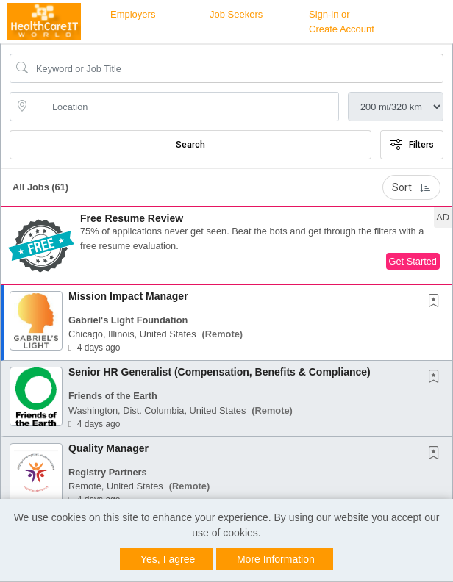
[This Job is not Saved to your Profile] (436, 302)
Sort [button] (411, 187)
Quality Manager (108, 448)
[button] (226, 245)
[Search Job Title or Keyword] (236, 68)
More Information (276, 559)
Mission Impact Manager (128, 296)
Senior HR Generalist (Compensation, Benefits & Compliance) (219, 372)
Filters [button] (412, 145)
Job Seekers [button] (236, 14)
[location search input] (184, 106)
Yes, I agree (167, 559)
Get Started (413, 261)
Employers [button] (132, 14)
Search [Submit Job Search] (190, 145)
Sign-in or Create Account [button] (341, 22)
